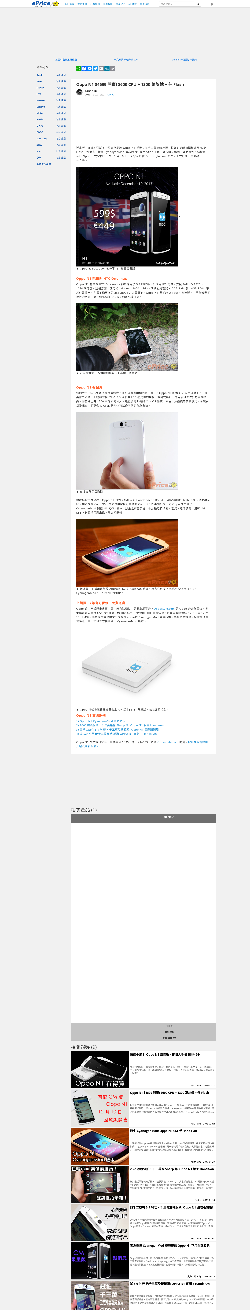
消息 (58, 75)
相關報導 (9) (169, 1038)
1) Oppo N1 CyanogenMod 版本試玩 (100, 721)
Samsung (42, 138)
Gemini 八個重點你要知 (184, 59)
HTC (39, 93)
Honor (40, 87)
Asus (39, 81)
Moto (40, 113)
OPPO (40, 125)
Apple (40, 75)
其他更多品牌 (44, 163)
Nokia (40, 119)
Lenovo (41, 106)
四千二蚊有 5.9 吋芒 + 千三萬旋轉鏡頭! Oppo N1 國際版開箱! (120, 729)
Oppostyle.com (164, 608)
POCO (40, 132)
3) (78, 729)
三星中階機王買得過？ (67, 59)
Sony (39, 144)
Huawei (41, 100)
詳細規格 (169, 1032)
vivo (39, 151)
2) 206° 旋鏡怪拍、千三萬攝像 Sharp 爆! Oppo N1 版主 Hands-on (120, 725)
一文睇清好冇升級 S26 (126, 59)
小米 (39, 157)
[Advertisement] (143, 121)
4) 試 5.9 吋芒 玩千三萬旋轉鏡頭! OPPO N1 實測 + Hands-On (116, 734)
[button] (211, 4)
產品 (63, 75)
